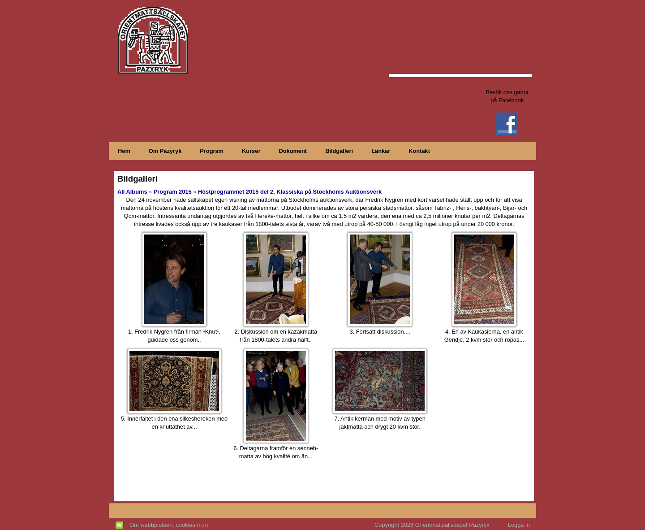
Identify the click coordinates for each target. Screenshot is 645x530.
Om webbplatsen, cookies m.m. (169, 524)
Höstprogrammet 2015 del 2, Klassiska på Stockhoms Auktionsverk (290, 191)
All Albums (132, 191)
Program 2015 (173, 191)
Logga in (519, 524)
